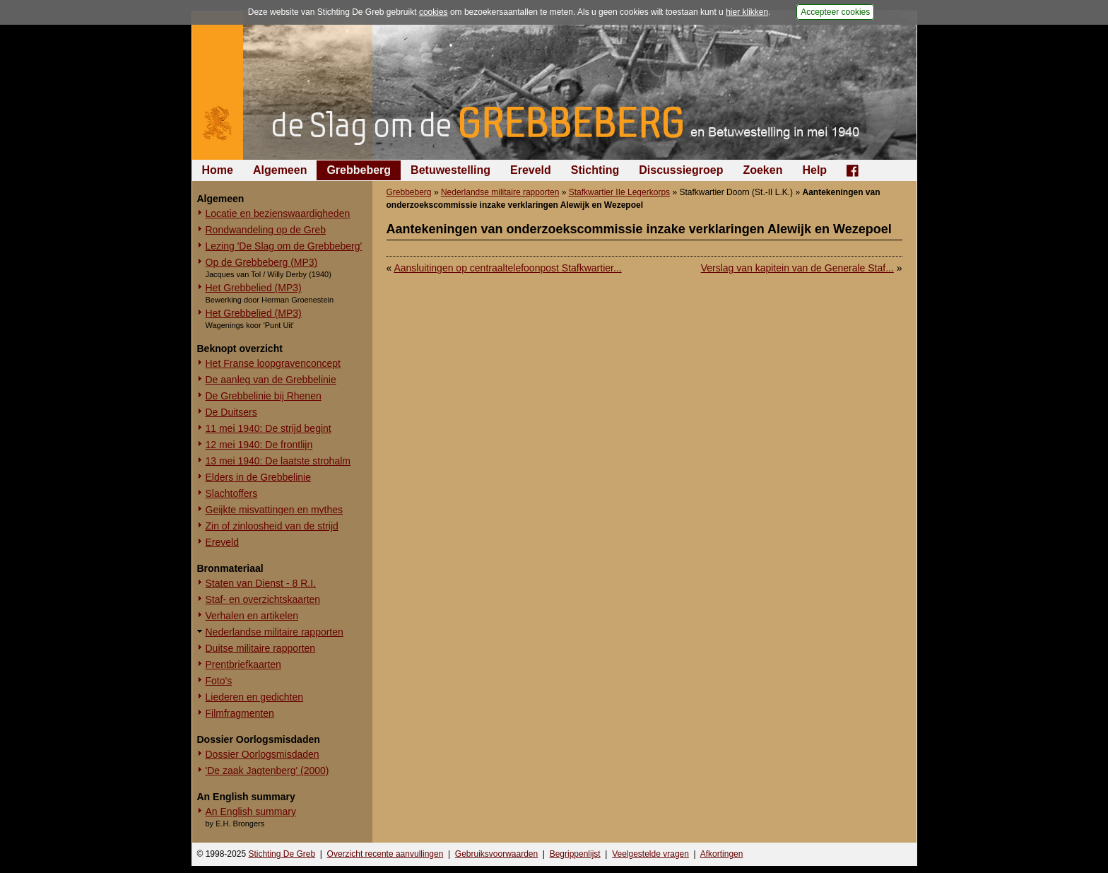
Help (814, 170)
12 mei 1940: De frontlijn (259, 444)
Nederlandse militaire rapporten (274, 632)
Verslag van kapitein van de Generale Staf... (797, 268)
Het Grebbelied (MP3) (254, 287)
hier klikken (747, 12)
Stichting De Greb (281, 854)
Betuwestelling (450, 170)
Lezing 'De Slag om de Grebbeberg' (284, 246)
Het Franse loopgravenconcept (273, 363)
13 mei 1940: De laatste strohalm (278, 461)
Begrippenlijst (575, 854)
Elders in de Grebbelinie (258, 477)
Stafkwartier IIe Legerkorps (619, 192)
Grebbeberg (358, 170)
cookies (433, 12)
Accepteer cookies (835, 12)
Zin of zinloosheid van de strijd (272, 526)
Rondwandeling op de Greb (266, 229)
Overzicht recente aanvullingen (385, 854)
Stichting (595, 170)
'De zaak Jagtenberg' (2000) (267, 770)
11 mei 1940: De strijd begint (268, 428)
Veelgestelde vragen (650, 854)
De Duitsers (231, 412)
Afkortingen (721, 854)
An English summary (251, 811)
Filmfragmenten (240, 713)
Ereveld (530, 170)
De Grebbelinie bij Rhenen (264, 396)
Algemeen (280, 170)
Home (217, 170)
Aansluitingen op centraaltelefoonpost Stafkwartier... (507, 268)
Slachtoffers (232, 493)
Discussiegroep (681, 170)
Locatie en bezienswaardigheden (278, 213)
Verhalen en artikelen (252, 615)
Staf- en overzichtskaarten (263, 599)
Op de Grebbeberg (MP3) (262, 262)
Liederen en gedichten (255, 697)
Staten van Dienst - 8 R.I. (261, 583)
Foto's (219, 680)
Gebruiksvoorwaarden (496, 854)
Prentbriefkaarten (243, 664)
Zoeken (762, 170)
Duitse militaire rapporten (261, 648)
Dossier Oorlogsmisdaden (262, 754)
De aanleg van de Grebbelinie (271, 379)
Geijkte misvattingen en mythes (274, 509)
